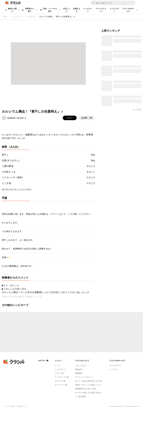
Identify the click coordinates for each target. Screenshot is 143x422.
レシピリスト (60, 369)
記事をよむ (76, 10)
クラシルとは (80, 366)
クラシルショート (101, 10)
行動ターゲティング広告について (88, 385)
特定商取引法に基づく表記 (85, 389)
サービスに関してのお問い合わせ (88, 393)
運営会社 (78, 369)
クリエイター (114, 10)
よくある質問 (80, 396)
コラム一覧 (59, 373)
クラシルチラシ (115, 366)
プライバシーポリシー (84, 377)
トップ (57, 366)
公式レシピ (66, 10)
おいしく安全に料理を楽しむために (89, 381)
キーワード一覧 (61, 385)
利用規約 (78, 373)
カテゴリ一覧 (60, 381)
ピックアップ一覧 (62, 377)
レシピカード (87, 10)
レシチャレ (113, 369)
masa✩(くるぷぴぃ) (16, 118)
